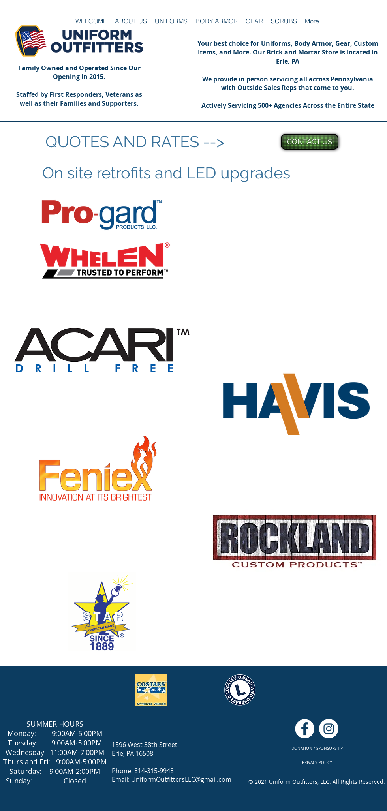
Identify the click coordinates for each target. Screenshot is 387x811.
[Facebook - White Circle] (304, 728)
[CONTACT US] (309, 142)
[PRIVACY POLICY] (317, 762)
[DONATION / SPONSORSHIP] (317, 748)
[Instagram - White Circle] (328, 728)
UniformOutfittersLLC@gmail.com (181, 779)
